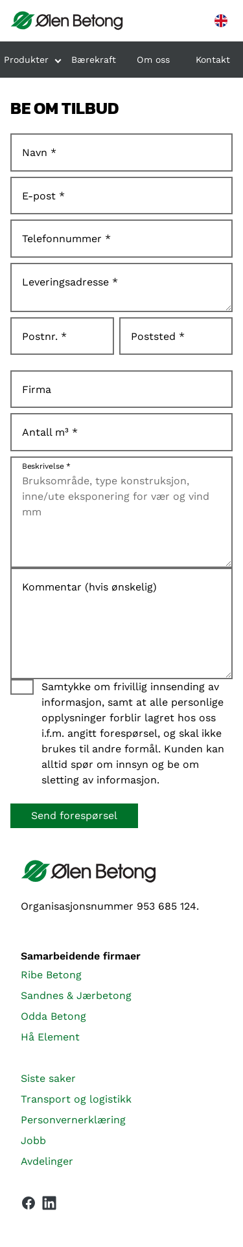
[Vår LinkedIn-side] (49, 1205)
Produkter (26, 59)
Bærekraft (93, 59)
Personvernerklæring (73, 1120)
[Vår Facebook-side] (28, 1203)
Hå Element (50, 1037)
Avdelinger (47, 1161)
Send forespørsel (74, 815)
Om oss (153, 59)
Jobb (33, 1140)
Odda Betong (53, 1016)
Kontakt (213, 59)
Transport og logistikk (76, 1099)
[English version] (221, 20)
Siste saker (48, 1078)
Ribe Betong (51, 975)
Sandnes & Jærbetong (76, 995)
